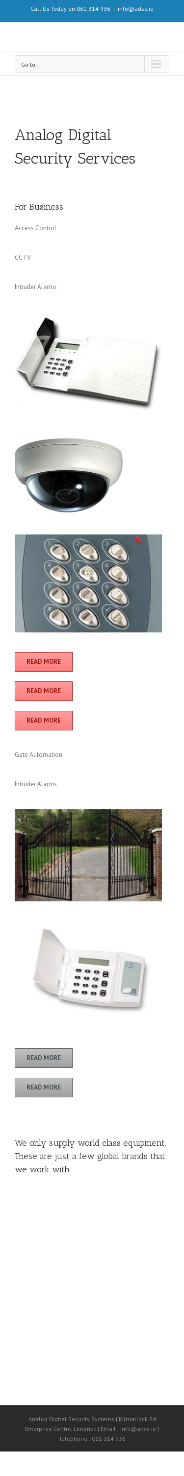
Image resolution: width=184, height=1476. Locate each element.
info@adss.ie (136, 8)
